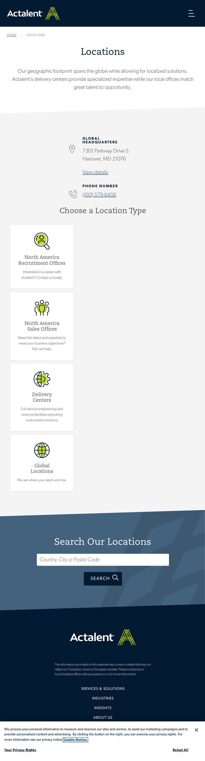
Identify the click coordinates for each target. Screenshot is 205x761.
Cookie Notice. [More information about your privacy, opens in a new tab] (75, 739)
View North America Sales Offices (42, 326)
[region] (102, 741)
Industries (103, 699)
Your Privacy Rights (20, 750)
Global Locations (42, 463)
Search (100, 578)
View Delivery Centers (42, 397)
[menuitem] (103, 691)
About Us (102, 718)
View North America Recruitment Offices (42, 256)
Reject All (180, 750)
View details (95, 172)
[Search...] (103, 560)
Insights (103, 708)
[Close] (196, 730)
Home (33, 13)
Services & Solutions (103, 689)
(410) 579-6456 (99, 195)
